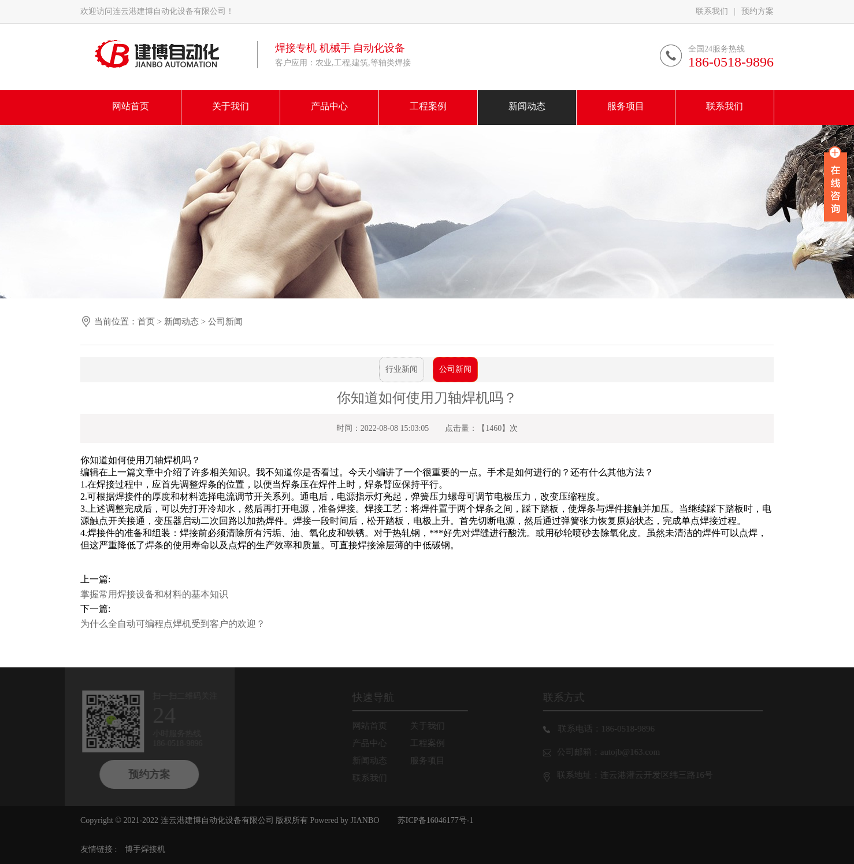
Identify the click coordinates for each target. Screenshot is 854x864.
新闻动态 (181, 321)
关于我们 (431, 725)
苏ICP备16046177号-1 (435, 820)
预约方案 (757, 11)
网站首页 (374, 725)
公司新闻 (225, 321)
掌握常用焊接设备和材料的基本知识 (154, 594)
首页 (146, 321)
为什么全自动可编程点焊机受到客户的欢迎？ (172, 624)
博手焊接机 (145, 849)
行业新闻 (401, 369)
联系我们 (712, 11)
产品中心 (374, 743)
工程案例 (431, 743)
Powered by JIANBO (343, 820)
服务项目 (431, 760)
